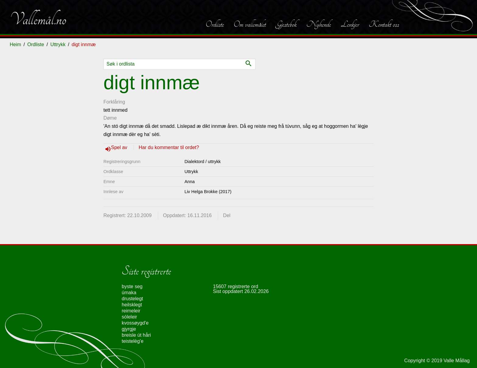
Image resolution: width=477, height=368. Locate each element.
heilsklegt (132, 304)
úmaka (129, 292)
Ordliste (215, 24)
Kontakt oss (384, 24)
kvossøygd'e (135, 322)
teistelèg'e (133, 341)
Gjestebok (286, 24)
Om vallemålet (250, 24)
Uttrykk (57, 44)
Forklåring (114, 101)
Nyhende (318, 24)
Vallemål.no (38, 19)
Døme (110, 118)
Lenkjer (350, 24)
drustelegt (132, 298)
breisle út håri (136, 335)
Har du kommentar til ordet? (169, 147)
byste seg (132, 286)
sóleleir (129, 316)
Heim (15, 44)
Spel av (120, 147)
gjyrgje (129, 329)
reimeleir (131, 310)
